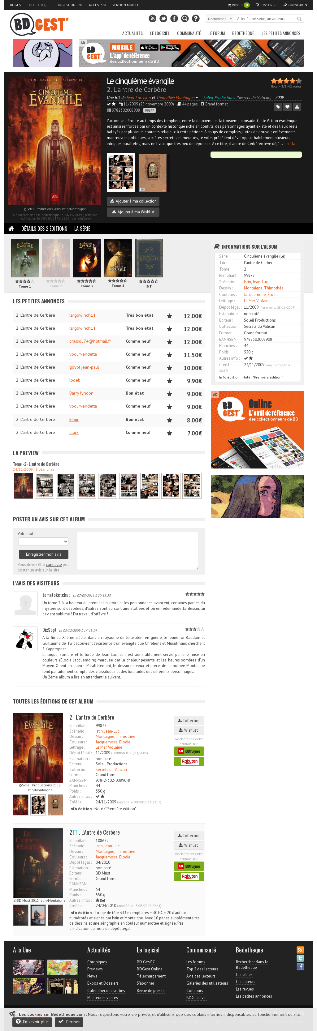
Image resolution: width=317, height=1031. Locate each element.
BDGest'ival (196, 997)
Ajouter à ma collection (133, 201)
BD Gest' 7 (146, 962)
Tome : (225, 269)
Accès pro (97, 5)
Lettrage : (77, 747)
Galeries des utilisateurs (207, 983)
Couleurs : (78, 742)
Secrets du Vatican (111, 769)
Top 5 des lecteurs (202, 969)
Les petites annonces (281, 33)
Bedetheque (39, 5)
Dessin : (76, 736)
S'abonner (145, 983)
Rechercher (299, 19)
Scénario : (77, 731)
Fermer (69, 1022)
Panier (239, 5)
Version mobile (125, 5)
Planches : (78, 785)
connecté (54, 564)
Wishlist (189, 730)
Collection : (79, 769)
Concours (194, 990)
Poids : (74, 791)
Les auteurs (245, 981)
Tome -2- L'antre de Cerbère (36, 463)
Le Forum (216, 33)
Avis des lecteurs (200, 976)
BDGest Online (70, 5)
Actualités (132, 33)
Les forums (195, 962)
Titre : (224, 262)
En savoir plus (32, 1022)
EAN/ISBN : (78, 780)
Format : (76, 774)
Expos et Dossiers (103, 983)
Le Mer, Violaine (109, 747)
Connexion (295, 5)
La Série (82, 228)
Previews (95, 969)
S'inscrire (266, 5)
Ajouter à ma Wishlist (133, 212)
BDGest (16, 5)
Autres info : (229, 358)
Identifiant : (78, 725)
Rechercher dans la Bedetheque (252, 964)
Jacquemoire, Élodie (113, 742)
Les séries (244, 974)
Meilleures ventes (102, 997)
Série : (224, 256)
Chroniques (97, 962)
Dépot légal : (80, 752)
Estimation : (79, 758)
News (92, 976)
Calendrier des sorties (106, 990)
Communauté (189, 33)
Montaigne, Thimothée (115, 736)
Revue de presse (151, 990)
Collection (189, 720)
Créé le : (76, 802)
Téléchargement (151, 976)
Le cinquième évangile (140, 80)
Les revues (245, 989)
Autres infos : (80, 796)
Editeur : (76, 764)
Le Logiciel (160, 33)
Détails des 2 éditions (44, 228)
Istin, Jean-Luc (107, 731)
